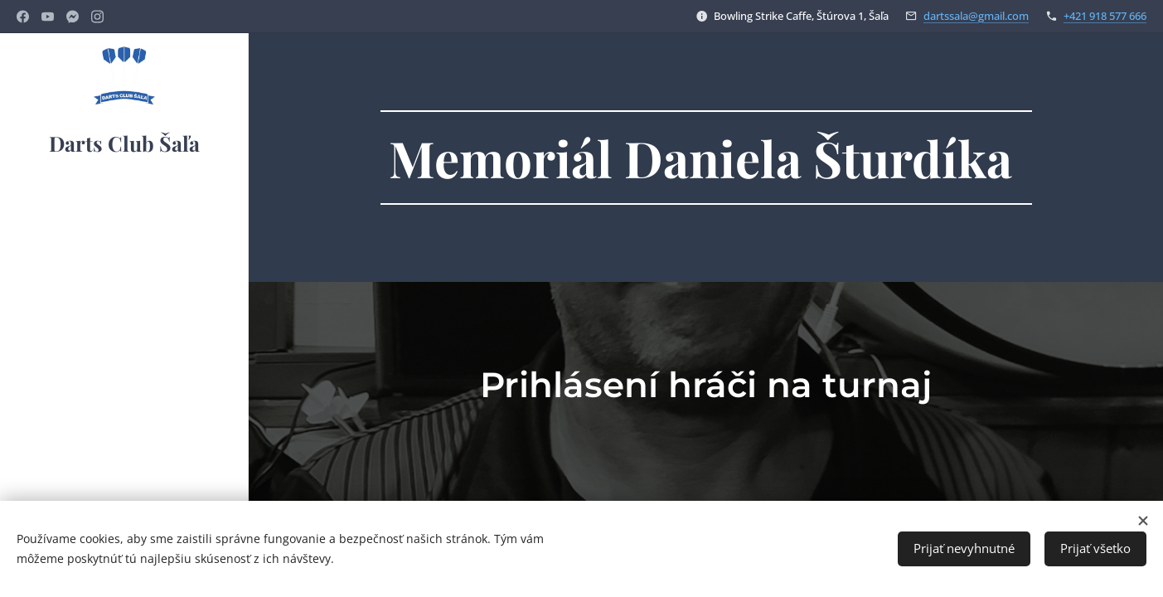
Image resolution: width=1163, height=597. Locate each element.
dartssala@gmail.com (976, 15)
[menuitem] (124, 218)
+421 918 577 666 (1105, 15)
